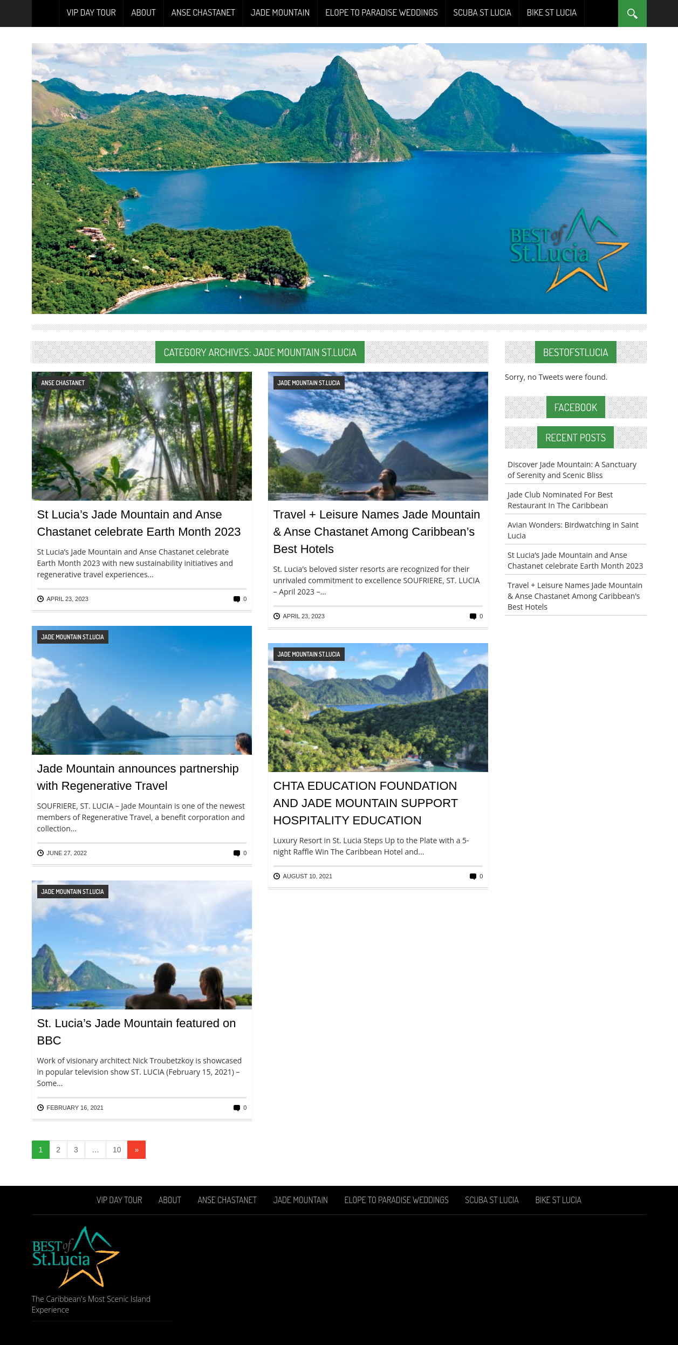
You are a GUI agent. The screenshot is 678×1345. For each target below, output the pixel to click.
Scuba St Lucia (482, 12)
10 (117, 1149)
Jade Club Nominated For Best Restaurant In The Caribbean (560, 499)
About (143, 12)
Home (45, 13)
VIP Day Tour (91, 12)
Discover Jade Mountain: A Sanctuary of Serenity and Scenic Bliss (572, 469)
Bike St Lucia (552, 12)
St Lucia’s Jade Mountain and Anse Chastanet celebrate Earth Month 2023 (575, 560)
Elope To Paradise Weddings (381, 12)
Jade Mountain (280, 12)
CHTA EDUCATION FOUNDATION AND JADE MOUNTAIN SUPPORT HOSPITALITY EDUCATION (365, 803)
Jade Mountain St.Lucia (309, 383)
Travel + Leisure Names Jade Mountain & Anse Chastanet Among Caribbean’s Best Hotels (377, 532)
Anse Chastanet (203, 12)
